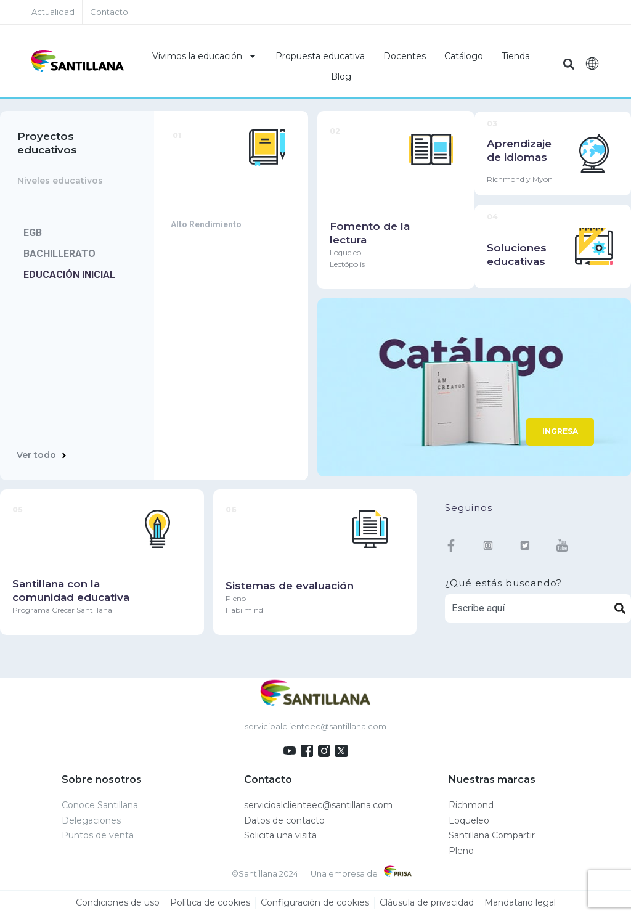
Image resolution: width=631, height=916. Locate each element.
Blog (341, 76)
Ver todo (36, 455)
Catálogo (463, 56)
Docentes (404, 56)
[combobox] (527, 609)
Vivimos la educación (204, 56)
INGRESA (560, 431)
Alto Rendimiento (206, 225)
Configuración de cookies (315, 903)
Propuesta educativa (320, 56)
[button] (569, 64)
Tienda (516, 56)
